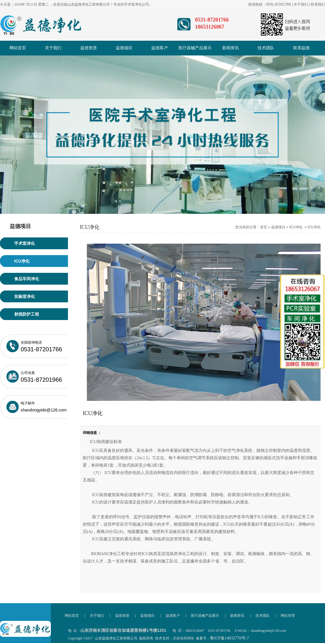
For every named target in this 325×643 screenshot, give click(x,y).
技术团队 (266, 48)
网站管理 (288, 616)
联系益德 (301, 48)
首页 (263, 227)
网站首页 (17, 48)
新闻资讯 (230, 48)
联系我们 (318, 4)
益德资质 (88, 48)
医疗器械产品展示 (195, 48)
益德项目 (124, 48)
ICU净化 (296, 227)
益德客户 (159, 48)
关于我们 (301, 4)
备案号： (222, 638)
